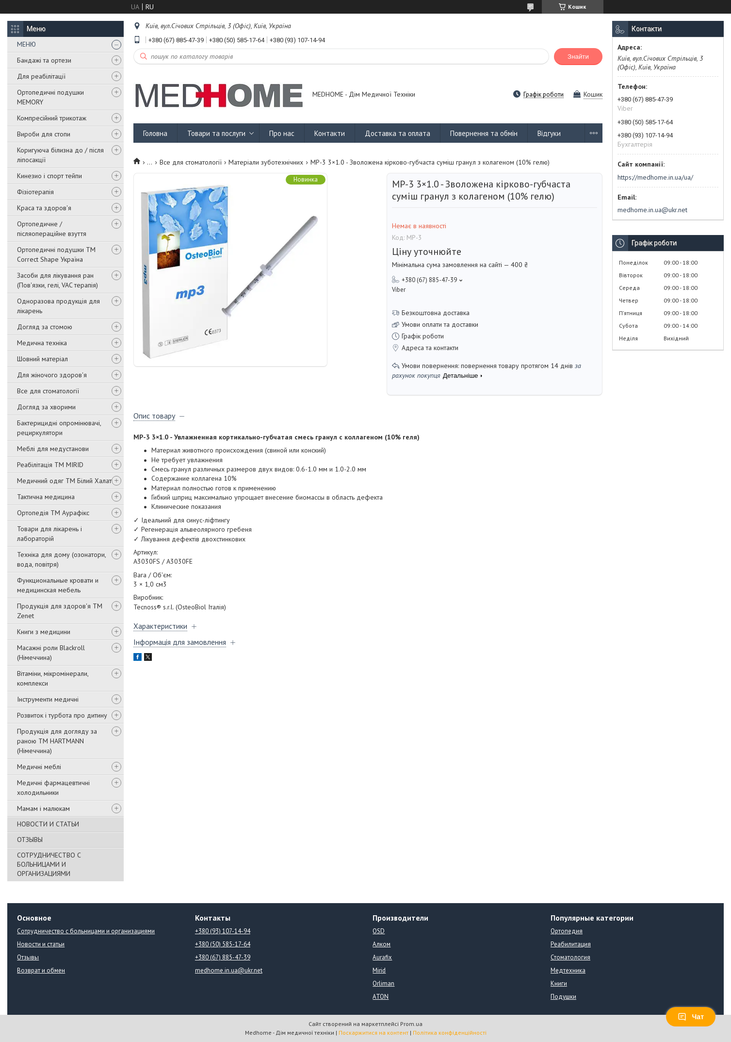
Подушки (563, 996)
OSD (379, 931)
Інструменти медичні (48, 699)
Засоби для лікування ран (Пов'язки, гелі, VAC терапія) (57, 280)
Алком (381, 944)
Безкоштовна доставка (436, 312)
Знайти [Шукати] (578, 56)
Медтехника (568, 970)
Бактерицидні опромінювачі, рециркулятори (59, 428)
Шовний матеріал (42, 358)
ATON (381, 996)
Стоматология (570, 957)
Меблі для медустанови (53, 448)
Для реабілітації (41, 76)
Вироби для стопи (43, 134)
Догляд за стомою (44, 326)
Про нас (281, 133)
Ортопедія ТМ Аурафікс (53, 512)
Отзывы (28, 957)
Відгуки (549, 133)
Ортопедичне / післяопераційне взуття (51, 228)
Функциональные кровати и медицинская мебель (57, 585)
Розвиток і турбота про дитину (62, 715)
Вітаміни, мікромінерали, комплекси (52, 678)
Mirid (379, 970)
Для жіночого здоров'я (52, 374)
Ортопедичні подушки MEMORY (50, 97)
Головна (155, 133)
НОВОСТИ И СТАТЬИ (48, 824)
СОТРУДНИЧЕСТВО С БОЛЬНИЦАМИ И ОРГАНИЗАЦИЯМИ (49, 864)
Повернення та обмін (484, 133)
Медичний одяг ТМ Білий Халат (64, 480)
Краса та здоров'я (44, 207)
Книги (559, 983)
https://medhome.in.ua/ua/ (655, 177)
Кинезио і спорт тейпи (49, 175)
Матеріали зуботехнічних (265, 162)
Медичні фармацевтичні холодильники (53, 787)
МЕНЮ (26, 44)
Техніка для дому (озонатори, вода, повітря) (61, 559)
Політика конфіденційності (450, 1032)
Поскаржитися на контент (373, 1032)
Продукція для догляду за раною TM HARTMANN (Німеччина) (57, 741)
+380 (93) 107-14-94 (222, 931)
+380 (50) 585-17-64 (222, 944)
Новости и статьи (41, 944)
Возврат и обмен (41, 970)
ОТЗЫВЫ (30, 839)
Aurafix (382, 957)
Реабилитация (571, 944)
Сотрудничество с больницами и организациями (86, 931)
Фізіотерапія (35, 191)
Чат (691, 1016)
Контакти (329, 133)
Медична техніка (42, 342)
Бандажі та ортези (44, 60)
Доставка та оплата (397, 133)
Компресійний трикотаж (51, 118)
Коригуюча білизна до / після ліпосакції (60, 155)
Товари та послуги (216, 133)
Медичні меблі (39, 766)
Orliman (383, 983)
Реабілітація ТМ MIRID (50, 464)
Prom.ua (411, 1023)
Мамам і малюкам (43, 808)
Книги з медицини (43, 631)
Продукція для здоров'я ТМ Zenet (59, 611)
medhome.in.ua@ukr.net (652, 209)
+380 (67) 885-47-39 (222, 957)
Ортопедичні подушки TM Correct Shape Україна (56, 254)
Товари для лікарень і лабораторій (49, 533)
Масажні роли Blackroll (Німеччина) (51, 652)
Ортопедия (567, 931)
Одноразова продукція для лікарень (58, 306)
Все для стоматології (48, 391)
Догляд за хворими (46, 407)
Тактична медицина (46, 496)
